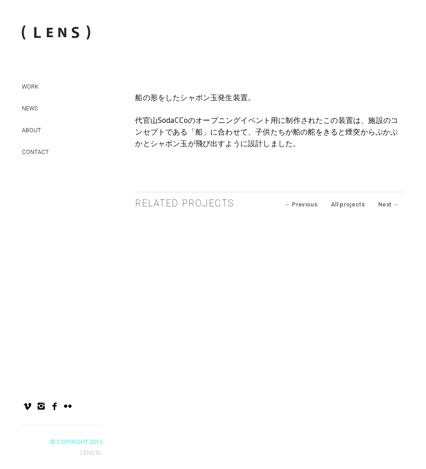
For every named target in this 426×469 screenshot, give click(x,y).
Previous (300, 204)
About (31, 130)
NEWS (30, 108)
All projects (348, 204)
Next (388, 204)
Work (30, 86)
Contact (35, 151)
